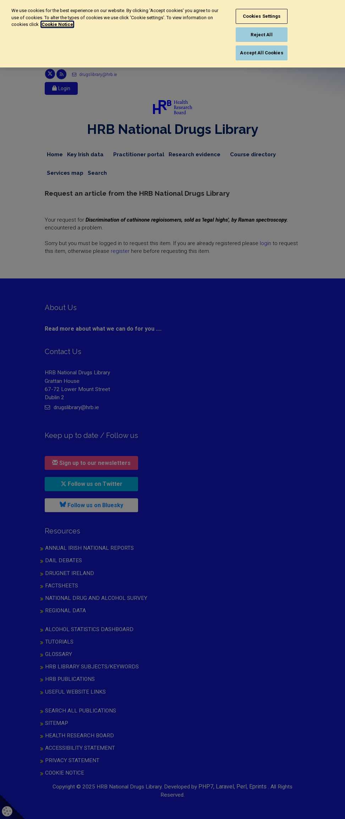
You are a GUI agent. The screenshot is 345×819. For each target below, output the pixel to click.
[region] (172, 33)
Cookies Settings (262, 16)
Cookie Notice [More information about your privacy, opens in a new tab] (57, 24)
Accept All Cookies (261, 52)
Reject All (261, 34)
